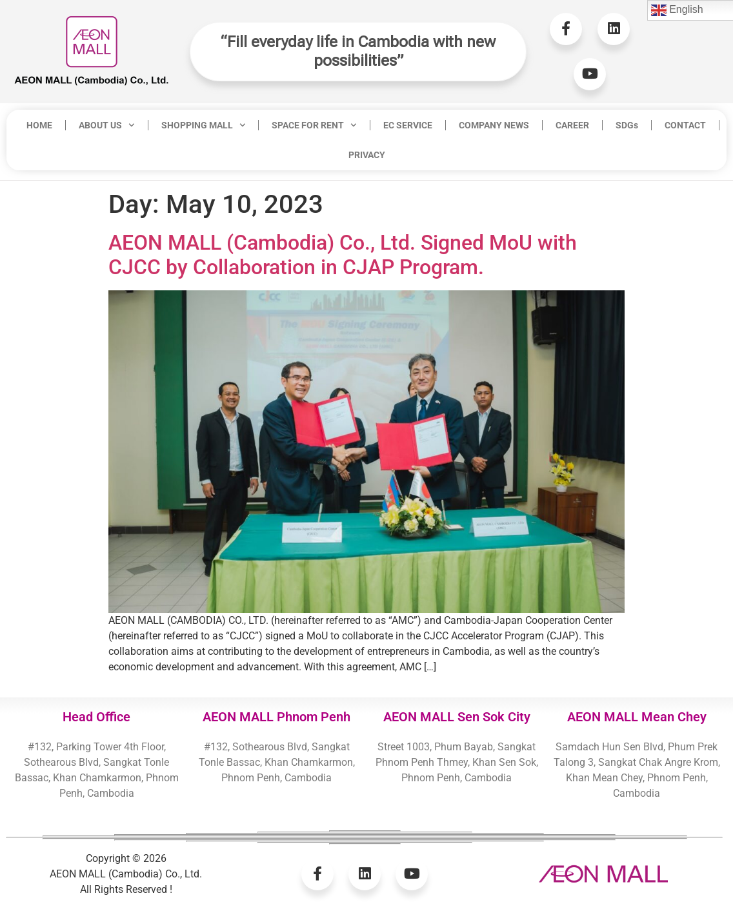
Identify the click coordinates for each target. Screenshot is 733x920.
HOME (39, 125)
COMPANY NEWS (494, 125)
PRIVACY (366, 155)
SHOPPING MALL (203, 125)
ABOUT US (107, 125)
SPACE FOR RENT (314, 125)
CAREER (572, 125)
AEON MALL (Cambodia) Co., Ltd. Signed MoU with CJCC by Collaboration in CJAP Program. (342, 254)
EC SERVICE (407, 125)
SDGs (627, 125)
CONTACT (685, 125)
